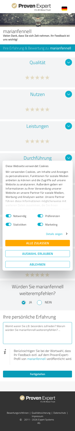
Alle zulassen (37, 243)
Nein (48, 302)
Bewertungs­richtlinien (18, 412)
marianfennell (36, 359)
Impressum (37, 416)
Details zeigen (54, 234)
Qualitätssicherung (41, 412)
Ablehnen (37, 264)
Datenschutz (59, 412)
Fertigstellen (37, 374)
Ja (30, 302)
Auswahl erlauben (37, 253)
